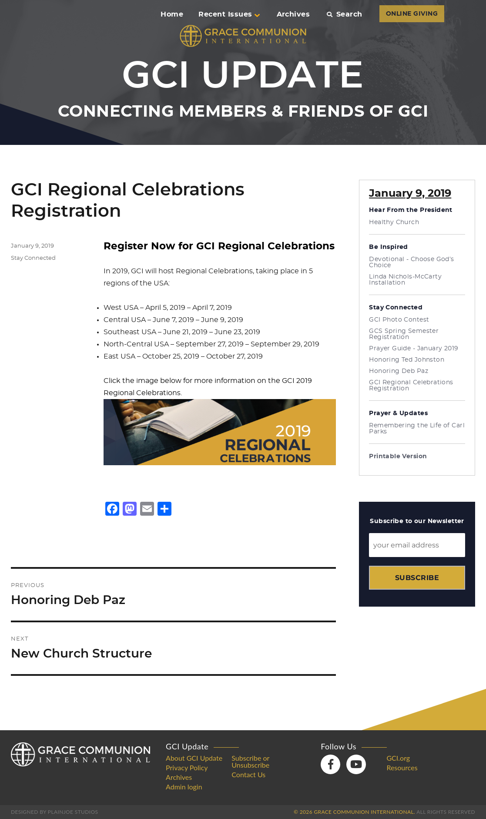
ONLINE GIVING (412, 14)
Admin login (184, 786)
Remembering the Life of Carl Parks (417, 429)
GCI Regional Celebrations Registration (411, 385)
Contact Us (248, 774)
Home (172, 14)
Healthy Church (394, 222)
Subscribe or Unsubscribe (250, 762)
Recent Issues (228, 14)
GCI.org (398, 758)
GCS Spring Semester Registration (404, 334)
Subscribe (417, 578)
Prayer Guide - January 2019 (413, 349)
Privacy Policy (187, 767)
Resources (401, 767)
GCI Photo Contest (399, 320)
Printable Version (398, 456)
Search (344, 14)
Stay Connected (33, 258)
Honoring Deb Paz (398, 371)
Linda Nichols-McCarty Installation (405, 280)
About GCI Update (194, 758)
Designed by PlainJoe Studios (54, 812)
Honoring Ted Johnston (406, 360)
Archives (293, 14)
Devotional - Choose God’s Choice (411, 262)
